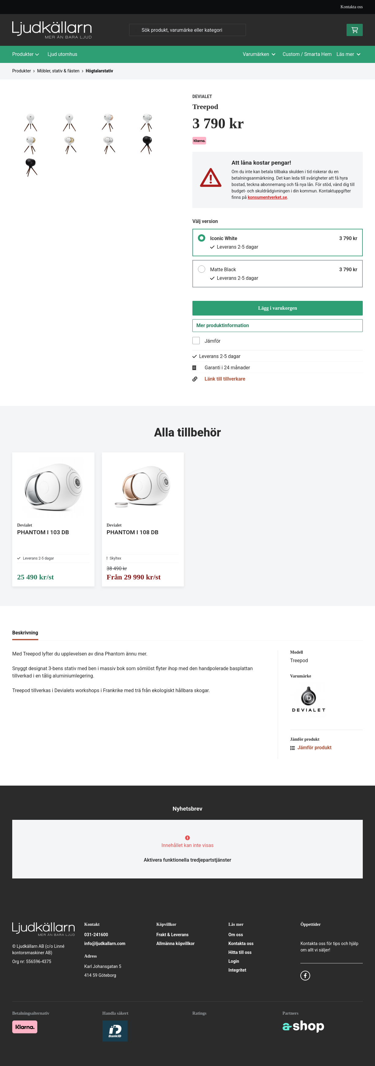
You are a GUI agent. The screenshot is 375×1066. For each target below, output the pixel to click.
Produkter (25, 54)
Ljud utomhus (62, 54)
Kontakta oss (351, 7)
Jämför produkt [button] (311, 760)
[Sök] (187, 30)
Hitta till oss (240, 952)
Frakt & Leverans (172, 934)
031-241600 (96, 934)
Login (233, 961)
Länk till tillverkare (225, 381)
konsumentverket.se (267, 197)
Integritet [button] (237, 970)
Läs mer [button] (348, 54)
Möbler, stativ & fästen (58, 70)
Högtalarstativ (99, 70)
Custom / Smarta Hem (307, 54)
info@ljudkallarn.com (104, 943)
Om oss (235, 934)
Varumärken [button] (259, 54)
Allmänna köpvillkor (175, 943)
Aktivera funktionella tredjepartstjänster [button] (187, 860)
